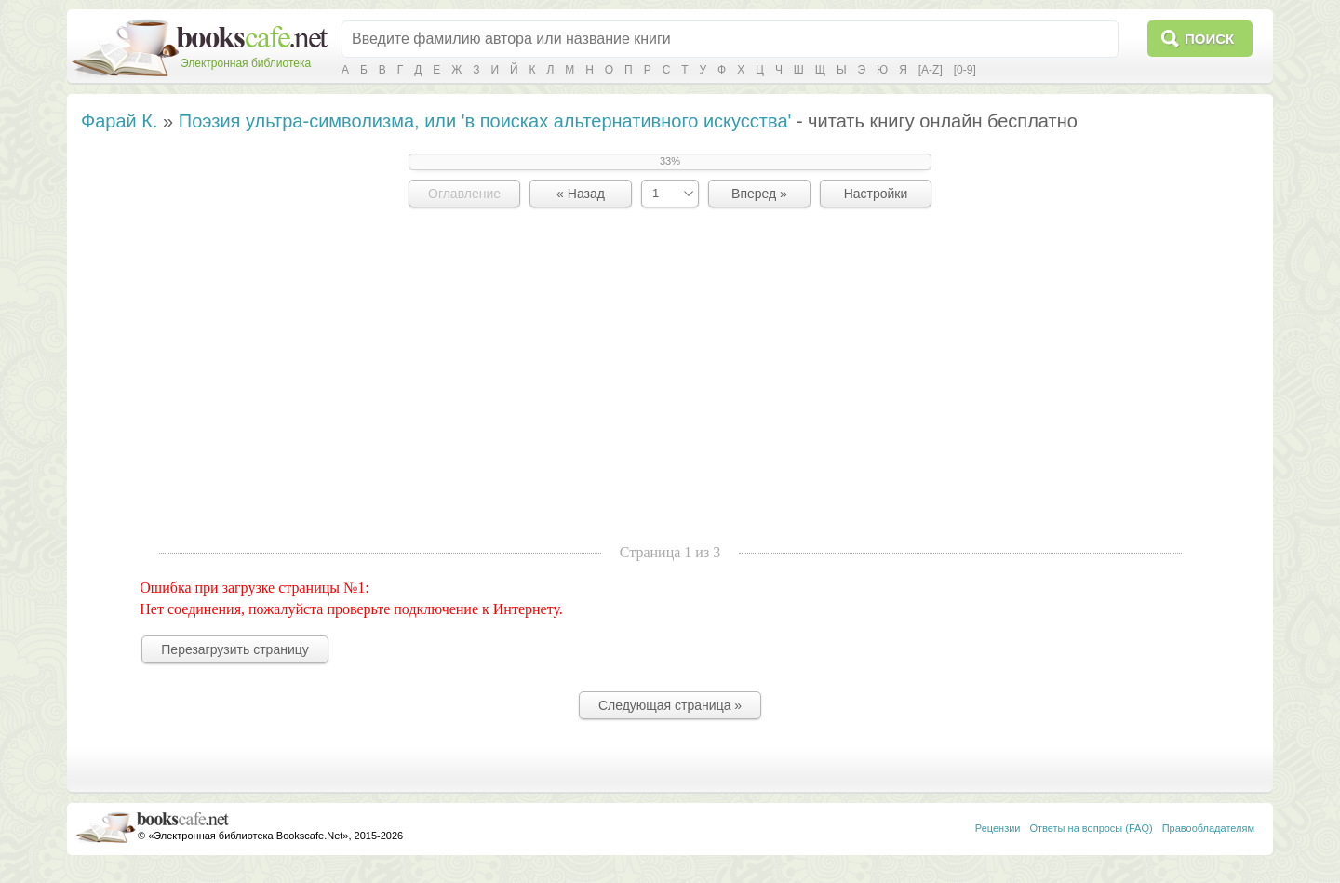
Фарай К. (119, 121)
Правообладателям (1208, 828)
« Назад (580, 193)
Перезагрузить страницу (234, 649)
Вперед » (759, 193)
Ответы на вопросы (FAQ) (1091, 828)
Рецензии (998, 828)
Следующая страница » (670, 705)
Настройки (876, 193)
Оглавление (464, 193)
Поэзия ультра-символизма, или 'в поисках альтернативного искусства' (485, 121)
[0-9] (965, 69)
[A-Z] (930, 69)
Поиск (1209, 39)
